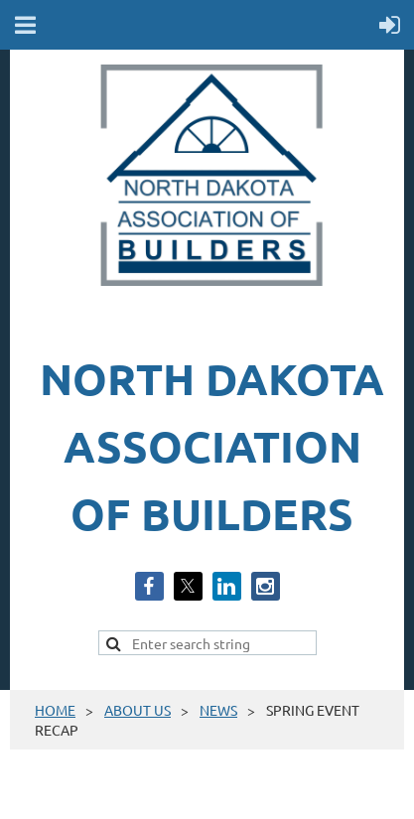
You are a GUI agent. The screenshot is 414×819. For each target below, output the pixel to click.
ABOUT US (137, 710)
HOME (55, 710)
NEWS (218, 710)
